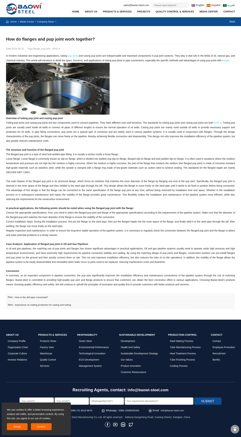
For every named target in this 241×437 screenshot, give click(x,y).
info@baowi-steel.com (148, 389)
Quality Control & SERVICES (175, 11)
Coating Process (179, 365)
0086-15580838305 (128, 409)
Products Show (48, 340)
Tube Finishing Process (182, 358)
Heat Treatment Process (183, 352)
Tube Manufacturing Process (185, 346)
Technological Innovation (92, 352)
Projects (143, 11)
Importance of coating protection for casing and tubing (43, 304)
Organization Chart (18, 346)
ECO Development (89, 358)
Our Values (127, 358)
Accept (17, 426)
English (197, 5)
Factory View (47, 346)
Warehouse (46, 352)
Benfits (216, 358)
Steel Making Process (181, 340)
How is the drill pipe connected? (32, 296)
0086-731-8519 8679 (80, 409)
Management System (90, 365)
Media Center (209, 11)
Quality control (48, 358)
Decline (41, 426)
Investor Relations (17, 358)
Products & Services (117, 11)
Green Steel (85, 340)
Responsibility (87, 334)
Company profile (17, 340)
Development (128, 340)
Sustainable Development (137, 334)
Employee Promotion (224, 346)
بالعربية (229, 5)
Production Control (182, 334)
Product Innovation (131, 365)
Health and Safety (130, 346)
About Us (91, 11)
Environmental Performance (94, 346)
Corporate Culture (17, 352)
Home (75, 11)
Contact (229, 11)
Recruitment (219, 352)
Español (213, 5)
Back (232, 21)
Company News (46, 21)
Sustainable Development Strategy (139, 352)
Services (44, 365)
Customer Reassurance (133, 371)
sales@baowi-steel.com (136, 5)
